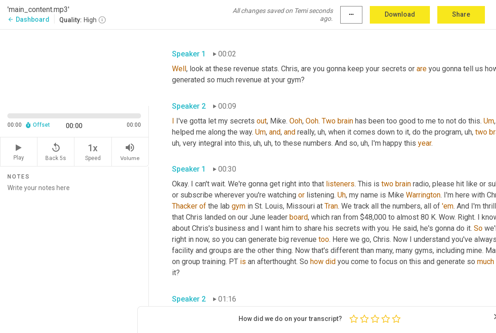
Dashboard (28, 19)
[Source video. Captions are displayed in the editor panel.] (74, 67)
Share (461, 14)
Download (400, 14)
